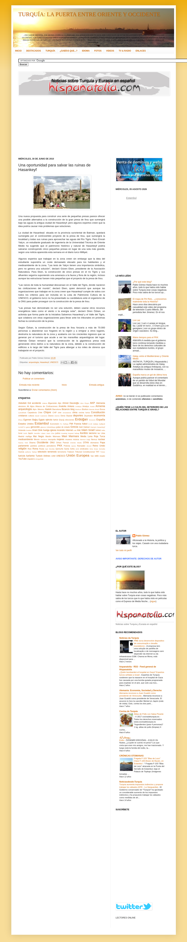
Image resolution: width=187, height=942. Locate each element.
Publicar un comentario (34, 378)
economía (99, 415)
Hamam (93, 427)
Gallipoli (102, 424)
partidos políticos (37, 446)
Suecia (21, 452)
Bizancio (66, 409)
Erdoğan (81, 419)
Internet (69, 430)
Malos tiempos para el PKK (145, 337)
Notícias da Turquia (129, 638)
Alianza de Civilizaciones (46, 406)
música (76, 439)
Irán (79, 430)
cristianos (22, 415)
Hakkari (86, 427)
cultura (31, 416)
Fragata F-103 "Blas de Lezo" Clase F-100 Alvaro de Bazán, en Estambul (149, 761)
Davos (51, 416)
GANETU (21, 427)
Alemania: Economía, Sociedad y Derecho (140, 690)
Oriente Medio (76, 443)
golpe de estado (63, 427)
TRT (97, 452)
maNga (28, 436)
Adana (44, 403)
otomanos (94, 443)
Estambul (42, 423)
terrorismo (62, 452)
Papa (102, 442)
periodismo (51, 446)
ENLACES (141, 51)
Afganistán (52, 403)
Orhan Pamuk (62, 443)
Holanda (21, 430)
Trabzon (70, 452)
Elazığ (61, 420)
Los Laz (136, 320)
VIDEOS (110, 51)
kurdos (84, 433)
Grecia (74, 426)
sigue (153, 601)
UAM (53, 456)
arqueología (34, 362)
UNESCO (54, 362)
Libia (103, 433)
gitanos (43, 427)
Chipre (47, 412)
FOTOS (98, 51)
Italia (103, 430)
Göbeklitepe (51, 427)
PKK (59, 445)
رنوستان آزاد (124, 737)
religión (22, 448)
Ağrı (59, 403)
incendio (61, 430)
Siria (91, 449)
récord (89, 446)
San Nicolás (50, 449)
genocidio (35, 427)
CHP (55, 412)
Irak (75, 430)
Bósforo (85, 409)
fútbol (84, 424)
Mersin (36, 439)
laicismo (92, 433)
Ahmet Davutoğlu (70, 403)
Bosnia (91, 409)
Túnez (102, 452)
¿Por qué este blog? (142, 282)
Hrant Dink (37, 430)
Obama (32, 443)
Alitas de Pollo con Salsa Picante (149, 714)
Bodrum (78, 409)
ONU (52, 442)
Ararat (92, 406)
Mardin (48, 436)
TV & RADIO (125, 51)
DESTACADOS (33, 51)
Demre (57, 416)
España (100, 419)
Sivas (96, 449)
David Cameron (41, 416)
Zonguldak (39, 459)
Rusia (41, 449)
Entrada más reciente (29, 385)
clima (74, 412)
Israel (91, 430)
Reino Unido (99, 446)
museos (68, 439)
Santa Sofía (69, 449)
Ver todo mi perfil (124, 550)
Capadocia (32, 412)
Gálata (95, 424)
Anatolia (62, 406)
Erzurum (92, 420)
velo (97, 456)
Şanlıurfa (59, 449)
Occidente (42, 442)
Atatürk (48, 409)
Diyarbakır (88, 416)
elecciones (69, 420)
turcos (21, 455)
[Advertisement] (60, 126)
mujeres (60, 439)
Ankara (70, 406)
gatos (28, 427)
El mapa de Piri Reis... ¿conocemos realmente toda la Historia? (149, 300)
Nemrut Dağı (85, 439)
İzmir (20, 433)
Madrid (21, 436)
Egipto (42, 420)
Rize (29, 449)
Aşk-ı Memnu (38, 409)
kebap (77, 433)
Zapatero (31, 459)
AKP (92, 403)
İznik (25, 433)
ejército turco (52, 420)
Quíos (73, 446)
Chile (40, 412)
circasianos (67, 413)
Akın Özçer (84, 403)
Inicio (64, 385)
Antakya (78, 406)
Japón (30, 433)
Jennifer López (39, 433)
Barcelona (56, 409)
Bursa (102, 409)
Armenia (100, 406)
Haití (81, 427)
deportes (78, 415)
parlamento (23, 446)
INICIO (18, 51)
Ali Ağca (30, 406)
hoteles (29, 430)
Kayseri (71, 433)
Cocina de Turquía (128, 711)
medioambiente (25, 439)
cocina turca (84, 412)
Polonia (67, 446)
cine (59, 412)
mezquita (52, 439)
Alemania (100, 403)
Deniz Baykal (66, 416)
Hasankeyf (44, 362)
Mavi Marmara (70, 436)
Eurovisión (54, 424)
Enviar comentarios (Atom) (44, 390)
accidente (36, 403)
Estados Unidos (26, 424)
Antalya (85, 406)
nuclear (101, 439)
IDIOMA (86, 51)
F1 (61, 424)
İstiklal (98, 430)
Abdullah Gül (24, 403)
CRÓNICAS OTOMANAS (131, 756)
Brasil (97, 409)
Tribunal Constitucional (85, 452)
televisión (42, 452)
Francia (77, 424)
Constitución (98, 412)
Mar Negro (38, 436)
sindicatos (84, 449)
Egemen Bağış (31, 420)
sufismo (28, 452)
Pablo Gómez (142, 535)
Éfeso (20, 420)
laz (99, 433)
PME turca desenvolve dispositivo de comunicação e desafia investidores (149, 643)
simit (77, 449)
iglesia (53, 430)
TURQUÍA (50, 51)
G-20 (90, 424)
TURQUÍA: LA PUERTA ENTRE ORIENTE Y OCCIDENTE (89, 14)
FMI (71, 424)
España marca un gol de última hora (150, 375)
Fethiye (65, 424)
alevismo (22, 406)
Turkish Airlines (43, 456)
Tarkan (34, 452)
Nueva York (23, 443)
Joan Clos (50, 433)
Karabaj (64, 433)
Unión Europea (77, 455)
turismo (30, 455)
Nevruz (94, 439)
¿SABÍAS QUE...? (68, 51)
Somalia (102, 449)
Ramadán (81, 446)
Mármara (56, 436)
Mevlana (44, 439)
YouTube (22, 459)
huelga (46, 430)
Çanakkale (22, 413)
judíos (57, 433)
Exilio (122, 740)
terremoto (52, 452)
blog (73, 409)
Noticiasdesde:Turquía (130, 782)
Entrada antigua (96, 385)
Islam (84, 430)
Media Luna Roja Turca (92, 436)
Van (92, 456)
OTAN (86, 442)
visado (102, 456)
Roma (35, 449)
